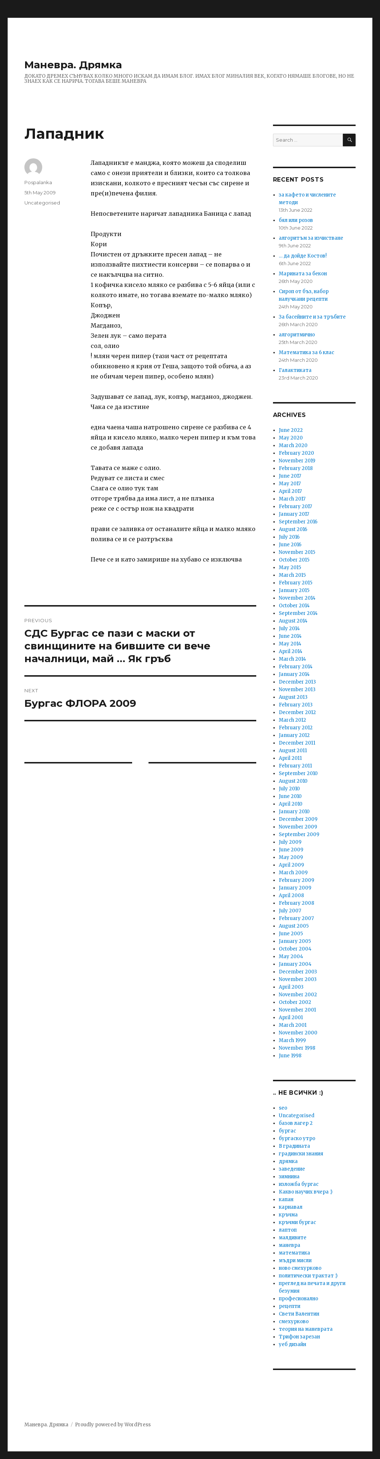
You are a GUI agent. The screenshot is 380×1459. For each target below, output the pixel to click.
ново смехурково (300, 1268)
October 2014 (294, 606)
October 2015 (294, 560)
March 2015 (292, 575)
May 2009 (291, 857)
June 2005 (291, 934)
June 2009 (291, 850)
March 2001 (292, 1025)
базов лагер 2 (296, 1123)
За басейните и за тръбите (312, 317)
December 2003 (298, 972)
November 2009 (298, 827)
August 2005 (294, 926)
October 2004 (295, 949)
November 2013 (297, 689)
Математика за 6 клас (306, 352)
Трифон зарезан (299, 1337)
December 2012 (297, 712)
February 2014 (296, 667)
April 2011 (290, 758)
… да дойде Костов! (302, 256)
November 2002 (298, 995)
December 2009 (298, 819)
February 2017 (295, 506)
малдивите (292, 1238)
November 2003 (298, 979)
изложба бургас (298, 1184)
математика (294, 1253)
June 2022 (291, 430)
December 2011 (297, 743)
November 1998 (297, 1048)
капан (286, 1199)
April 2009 (291, 865)
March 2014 (292, 659)
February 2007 (296, 918)
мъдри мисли (295, 1260)
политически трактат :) (308, 1276)
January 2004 (295, 964)
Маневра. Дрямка (73, 64)
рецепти (289, 1306)
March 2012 (292, 720)
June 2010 (290, 796)
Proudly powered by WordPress (113, 1425)
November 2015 (297, 552)
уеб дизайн (292, 1344)
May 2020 (291, 438)
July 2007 (290, 911)
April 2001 (291, 1017)
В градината (294, 1146)
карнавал (290, 1207)
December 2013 (297, 682)
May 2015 (290, 567)
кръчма (288, 1215)
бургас (287, 1131)
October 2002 (295, 1002)
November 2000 (298, 1033)
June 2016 (290, 545)
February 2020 (296, 453)
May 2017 (290, 484)
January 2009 (295, 888)
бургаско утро (297, 1138)
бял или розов (296, 220)
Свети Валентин (299, 1314)
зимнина (289, 1177)
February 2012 (296, 728)
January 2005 (295, 941)
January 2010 (294, 811)
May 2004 (291, 956)
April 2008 (291, 895)
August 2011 (293, 750)
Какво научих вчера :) (305, 1192)
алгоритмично (297, 335)
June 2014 (290, 636)
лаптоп (288, 1230)
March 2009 (293, 873)
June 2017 (290, 476)
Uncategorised (42, 203)
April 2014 (290, 651)
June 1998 (290, 1056)
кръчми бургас (297, 1222)
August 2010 (293, 781)
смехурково (294, 1321)
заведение (292, 1169)
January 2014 (294, 674)
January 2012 (294, 735)
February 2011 (295, 766)
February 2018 (296, 468)
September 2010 (298, 773)
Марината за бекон (303, 274)
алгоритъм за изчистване (311, 238)
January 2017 (294, 514)
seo (283, 1108)
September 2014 (298, 613)
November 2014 (297, 598)
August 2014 (293, 621)
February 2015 (295, 583)
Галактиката (295, 370)
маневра (289, 1245)
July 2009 (290, 842)
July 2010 (289, 789)
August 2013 (293, 697)
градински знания (301, 1154)
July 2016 (289, 537)
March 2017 (292, 499)
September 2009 (299, 834)
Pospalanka (38, 182)
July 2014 (289, 628)
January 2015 (294, 590)
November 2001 (297, 1010)
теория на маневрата (306, 1329)
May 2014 (290, 644)
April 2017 (290, 491)
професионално (298, 1299)
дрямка (288, 1161)
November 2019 (297, 461)
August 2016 (293, 529)
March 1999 (292, 1040)
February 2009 (296, 880)
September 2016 (298, 522)
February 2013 (296, 705)
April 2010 (290, 804)
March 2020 (293, 445)
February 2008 (296, 903)
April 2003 (291, 987)
